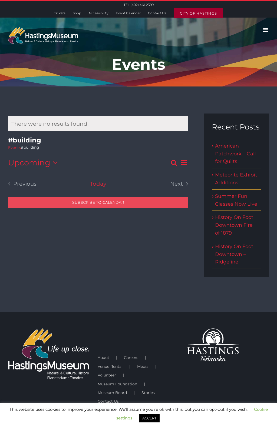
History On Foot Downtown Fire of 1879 (234, 225)
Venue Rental (110, 366)
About (103, 357)
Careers (131, 357)
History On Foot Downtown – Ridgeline (234, 254)
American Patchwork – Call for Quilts (235, 154)
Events (14, 147)
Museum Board (112, 392)
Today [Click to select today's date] (98, 184)
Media (143, 366)
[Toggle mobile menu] (266, 30)
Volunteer (107, 375)
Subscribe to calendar (98, 202)
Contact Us (108, 401)
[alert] (98, 123)
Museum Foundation (117, 384)
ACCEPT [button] (149, 418)
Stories (148, 392)
